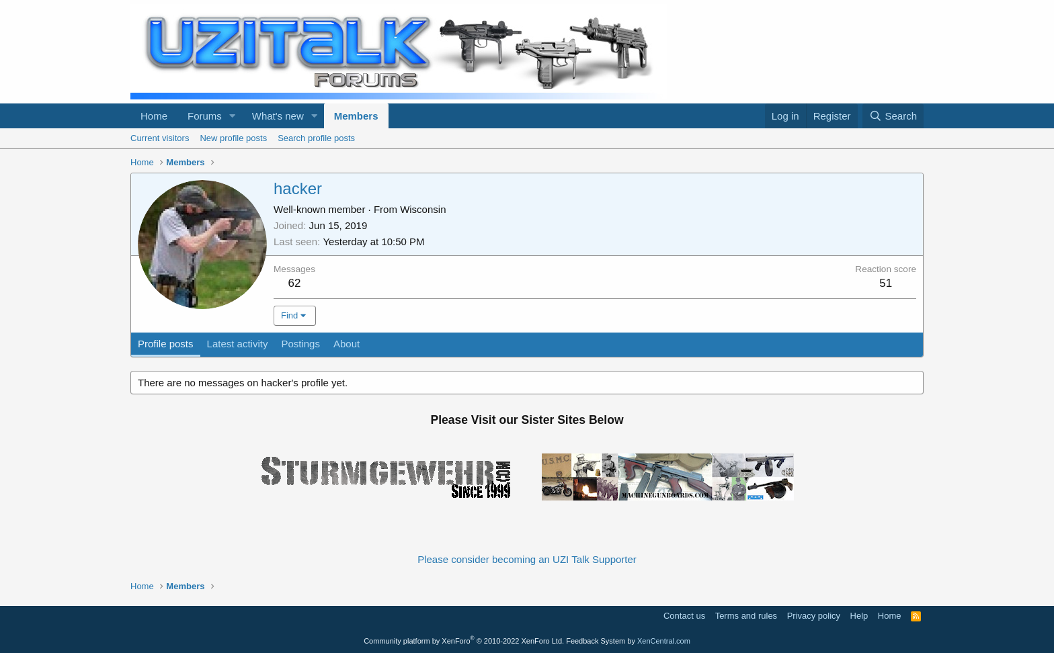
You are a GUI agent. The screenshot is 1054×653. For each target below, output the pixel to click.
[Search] (893, 115)
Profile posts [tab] (166, 343)
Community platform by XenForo (464, 641)
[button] (232, 115)
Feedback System (595, 641)
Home (153, 116)
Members (356, 116)
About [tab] (346, 343)
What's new (278, 116)
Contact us (684, 616)
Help (859, 616)
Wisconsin (423, 209)
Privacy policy (813, 616)
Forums (205, 116)
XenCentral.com (663, 641)
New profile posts (233, 138)
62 (294, 283)
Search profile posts (316, 138)
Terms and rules (746, 616)
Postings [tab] (300, 343)
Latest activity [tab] (237, 343)
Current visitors (159, 138)
